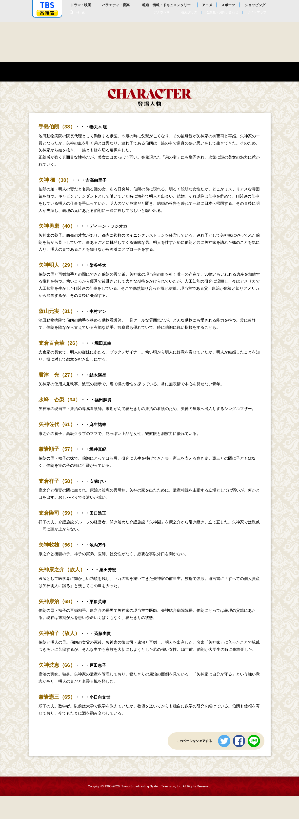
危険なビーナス (150, 42)
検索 (82, 12)
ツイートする (224, 741)
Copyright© (96, 787)
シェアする (239, 741)
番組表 (47, 13)
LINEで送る (254, 741)
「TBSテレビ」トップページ (47, 5)
